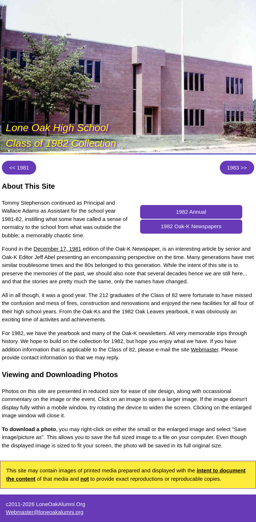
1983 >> (237, 167)
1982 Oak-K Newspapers (191, 226)
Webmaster (204, 349)
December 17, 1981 (57, 249)
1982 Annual (191, 212)
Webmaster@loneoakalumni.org (44, 512)
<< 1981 (19, 167)
